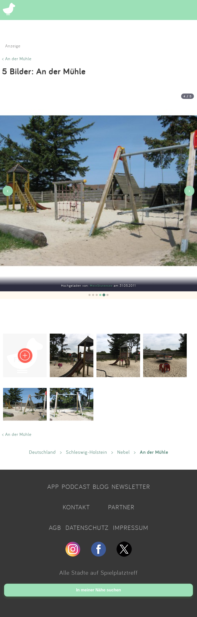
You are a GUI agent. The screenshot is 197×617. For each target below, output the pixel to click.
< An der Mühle (17, 58)
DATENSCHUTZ (87, 527)
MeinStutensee (102, 285)
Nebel (123, 452)
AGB (55, 527)
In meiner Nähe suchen (98, 590)
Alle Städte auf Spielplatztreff (98, 572)
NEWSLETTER (131, 486)
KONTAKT (76, 507)
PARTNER (121, 507)
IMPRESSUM (130, 527)
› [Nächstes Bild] (189, 191)
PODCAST (76, 486)
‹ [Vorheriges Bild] (7, 191)
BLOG (101, 486)
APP (53, 486)
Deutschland (42, 452)
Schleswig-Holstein (86, 452)
